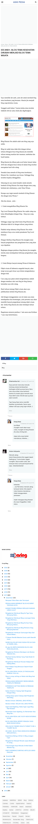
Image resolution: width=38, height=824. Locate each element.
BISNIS (20, 800)
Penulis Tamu (6, 816)
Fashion (29, 803)
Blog (25, 800)
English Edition (20, 803)
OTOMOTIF (6, 813)
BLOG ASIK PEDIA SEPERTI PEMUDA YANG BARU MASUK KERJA (19, 722)
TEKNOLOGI (29, 819)
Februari (9, 784)
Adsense (5, 800)
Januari (8, 787)
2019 (6, 589)
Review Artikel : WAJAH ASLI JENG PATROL (19, 704)
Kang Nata (17, 422)
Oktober (9, 759)
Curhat (12, 803)
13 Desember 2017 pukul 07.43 (27, 482)
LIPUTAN (26, 810)
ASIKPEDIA (13, 800)
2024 (6, 574)
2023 (6, 577)
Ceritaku (5, 803)
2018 (6, 592)
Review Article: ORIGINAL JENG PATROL (19, 701)
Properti (21, 816)
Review (28, 816)
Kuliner (11, 810)
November (9, 756)
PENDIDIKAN (15, 813)
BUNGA (31, 800)
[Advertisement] (19, 25)
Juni (7, 771)
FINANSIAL (6, 806)
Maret (8, 781)
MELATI (32, 810)
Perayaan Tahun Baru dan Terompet (17, 600)
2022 (6, 580)
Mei (7, 774)
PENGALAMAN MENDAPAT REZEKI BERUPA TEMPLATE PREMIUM (20, 682)
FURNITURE (14, 806)
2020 (6, 586)
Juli (7, 768)
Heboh (21, 806)
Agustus (9, 765)
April (7, 778)
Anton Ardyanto (14, 451)
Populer (14, 816)
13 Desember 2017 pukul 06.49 (27, 453)
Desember (9, 598)
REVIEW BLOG (7, 819)
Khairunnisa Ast (14, 381)
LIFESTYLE (18, 810)
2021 (5, 583)
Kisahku (5, 810)
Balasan (10, 416)
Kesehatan (28, 806)
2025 (6, 571)
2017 (5, 595)
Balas (10, 410)
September (10, 762)
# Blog (4, 363)
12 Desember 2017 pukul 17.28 (27, 423)
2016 (6, 791)
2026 (6, 568)
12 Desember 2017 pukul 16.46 (27, 381)
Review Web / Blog (18, 819)
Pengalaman (24, 813)
